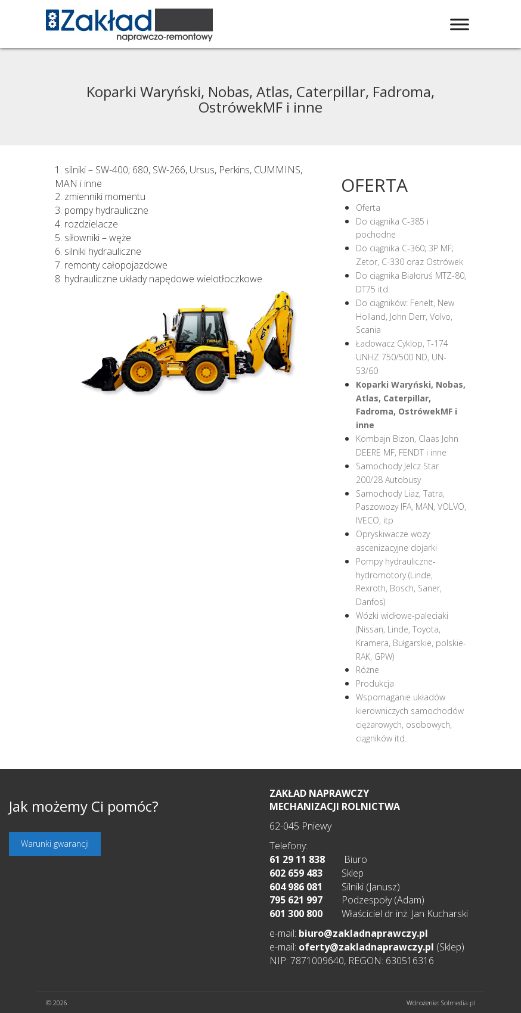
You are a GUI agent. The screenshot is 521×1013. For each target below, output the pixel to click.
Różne (367, 669)
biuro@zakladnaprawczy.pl (363, 933)
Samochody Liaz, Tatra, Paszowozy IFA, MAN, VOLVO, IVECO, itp (411, 507)
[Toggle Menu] (459, 24)
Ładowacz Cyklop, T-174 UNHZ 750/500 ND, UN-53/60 (402, 357)
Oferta (368, 207)
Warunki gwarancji (55, 843)
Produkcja (375, 683)
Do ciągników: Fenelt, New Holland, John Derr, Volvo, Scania (405, 316)
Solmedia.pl (458, 1002)
